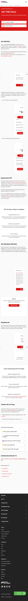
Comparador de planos (6, 563)
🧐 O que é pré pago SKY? (14, 445)
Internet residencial (5, 531)
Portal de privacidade (5, 594)
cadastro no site (8, 195)
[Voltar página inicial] (4, 2)
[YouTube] (2, 587)
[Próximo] (27, 74)
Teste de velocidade (5, 561)
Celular (2, 529)
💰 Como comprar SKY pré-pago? (14, 449)
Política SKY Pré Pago (7, 473)
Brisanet (3, 555)
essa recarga (20, 272)
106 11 (21, 419)
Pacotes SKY (4, 514)
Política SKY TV (5, 476)
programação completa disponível (19, 396)
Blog (2, 578)
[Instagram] (9, 587)
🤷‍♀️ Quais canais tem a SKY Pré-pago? (14, 440)
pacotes (10, 458)
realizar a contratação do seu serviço (18, 182)
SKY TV (2, 499)
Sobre (2, 572)
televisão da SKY (10, 53)
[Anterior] (1, 74)
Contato (3, 576)
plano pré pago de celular (6, 56)
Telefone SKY (4, 503)
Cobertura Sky (5, 471)
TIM (2, 548)
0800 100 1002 (14, 305)
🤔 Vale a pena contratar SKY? (14, 431)
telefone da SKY (11, 410)
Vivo (2, 546)
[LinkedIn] (4, 587)
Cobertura (3, 565)
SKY (20, 189)
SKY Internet (4, 468)
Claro (2, 544)
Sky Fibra (3, 495)
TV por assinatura (4, 534)
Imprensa (3, 574)
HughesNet (3, 551)
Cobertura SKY (4, 521)
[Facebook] (7, 587)
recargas (18, 46)
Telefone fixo (4, 536)
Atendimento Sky (5, 506)
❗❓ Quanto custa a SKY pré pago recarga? (14, 436)
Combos (3, 538)
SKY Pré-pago (4, 510)
